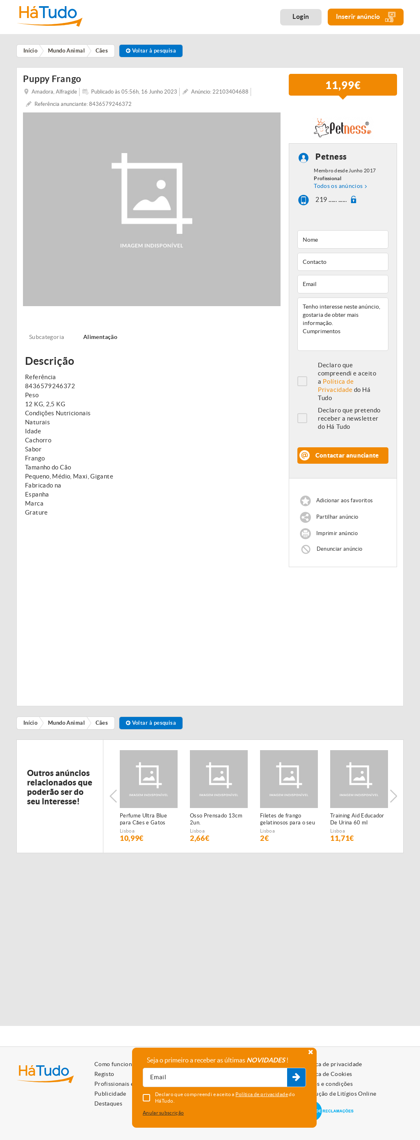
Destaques (108, 1103)
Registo (104, 1074)
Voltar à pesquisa (151, 51)
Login (300, 16)
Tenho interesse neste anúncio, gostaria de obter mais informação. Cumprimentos (342, 324)
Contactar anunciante (347, 455)
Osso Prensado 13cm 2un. (216, 819)
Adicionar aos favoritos (344, 500)
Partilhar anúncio (337, 517)
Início (30, 723)
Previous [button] (113, 796)
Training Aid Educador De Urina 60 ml (357, 819)
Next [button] (393, 796)
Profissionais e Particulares (131, 1083)
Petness (331, 157)
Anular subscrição (163, 1112)
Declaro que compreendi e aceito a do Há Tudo (347, 381)
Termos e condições (327, 1083)
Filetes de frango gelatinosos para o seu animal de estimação (287, 819)
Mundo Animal (66, 723)
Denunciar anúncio (340, 548)
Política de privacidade (331, 1064)
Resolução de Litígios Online (339, 1093)
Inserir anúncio (365, 17)
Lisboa (127, 830)
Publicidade (110, 1093)
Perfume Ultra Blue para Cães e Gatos (143, 819)
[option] (149, 796)
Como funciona (114, 1064)
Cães (102, 723)
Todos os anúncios (338, 186)
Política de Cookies (326, 1074)
